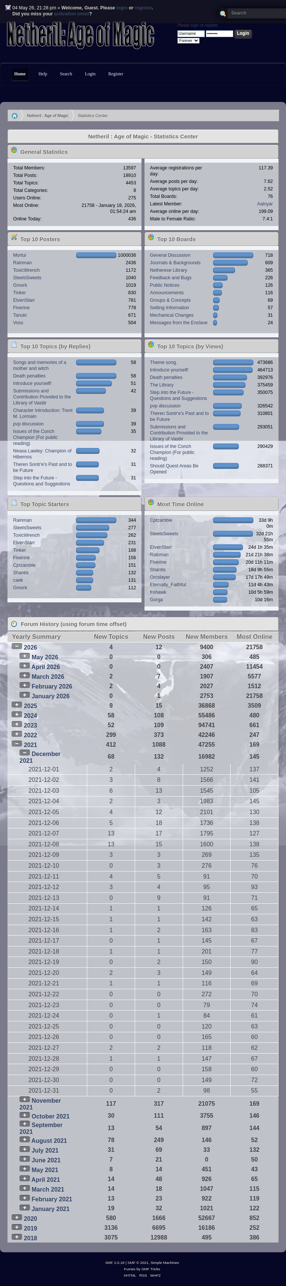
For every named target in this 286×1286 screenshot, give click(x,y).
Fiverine (21, 307)
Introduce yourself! (32, 383)
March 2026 (47, 677)
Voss (18, 322)
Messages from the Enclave (179, 322)
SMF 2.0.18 (115, 1263)
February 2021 (51, 1199)
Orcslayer (160, 577)
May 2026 (44, 657)
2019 (30, 1228)
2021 (30, 745)
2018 (30, 1238)
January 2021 (50, 1209)
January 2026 (50, 696)
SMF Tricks (151, 1269)
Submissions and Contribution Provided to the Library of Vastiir (42, 397)
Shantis (21, 572)
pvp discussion (28, 424)
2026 (30, 647)
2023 (30, 725)
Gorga (156, 599)
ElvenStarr (24, 300)
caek (18, 580)
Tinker (19, 292)
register (143, 7)
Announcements (167, 292)
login (122, 7)
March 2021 (47, 1189)
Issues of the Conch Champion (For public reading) (35, 437)
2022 (30, 735)
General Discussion (170, 255)
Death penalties (29, 376)
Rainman (22, 262)
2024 (30, 716)
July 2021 (44, 1150)
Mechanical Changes (172, 315)
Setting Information (169, 307)
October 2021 (50, 1116)
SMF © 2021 (138, 1263)
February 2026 (51, 686)
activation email (71, 13)
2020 (30, 1219)
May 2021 (44, 1170)
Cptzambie (24, 565)
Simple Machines (164, 1263)
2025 (30, 706)
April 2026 (45, 667)
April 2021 (45, 1180)
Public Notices (165, 285)
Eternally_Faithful (168, 584)
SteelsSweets (27, 277)
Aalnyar (265, 204)
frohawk (158, 592)
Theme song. (163, 362)
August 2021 (49, 1141)
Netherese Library (168, 270)
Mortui (19, 255)
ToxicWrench (26, 270)
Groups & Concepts (170, 300)
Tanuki (20, 315)
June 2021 (45, 1160)
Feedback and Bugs (171, 277)
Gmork (20, 285)
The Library (162, 385)
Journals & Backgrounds (175, 262)
